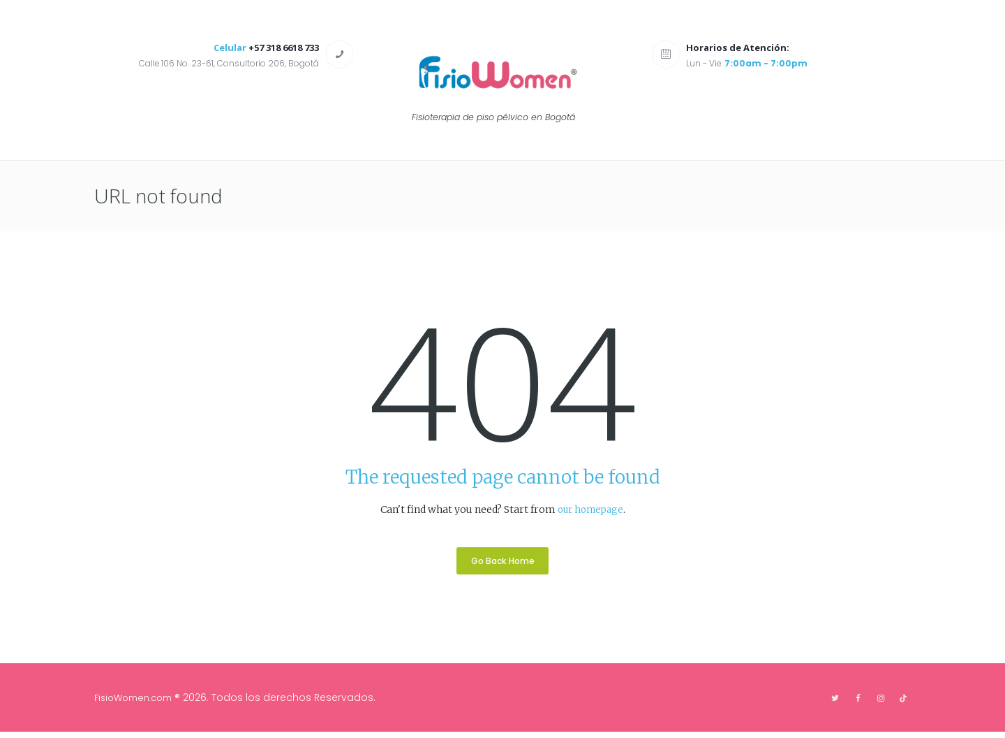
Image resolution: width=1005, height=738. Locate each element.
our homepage (590, 510)
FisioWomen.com (137, 703)
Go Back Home (503, 564)
